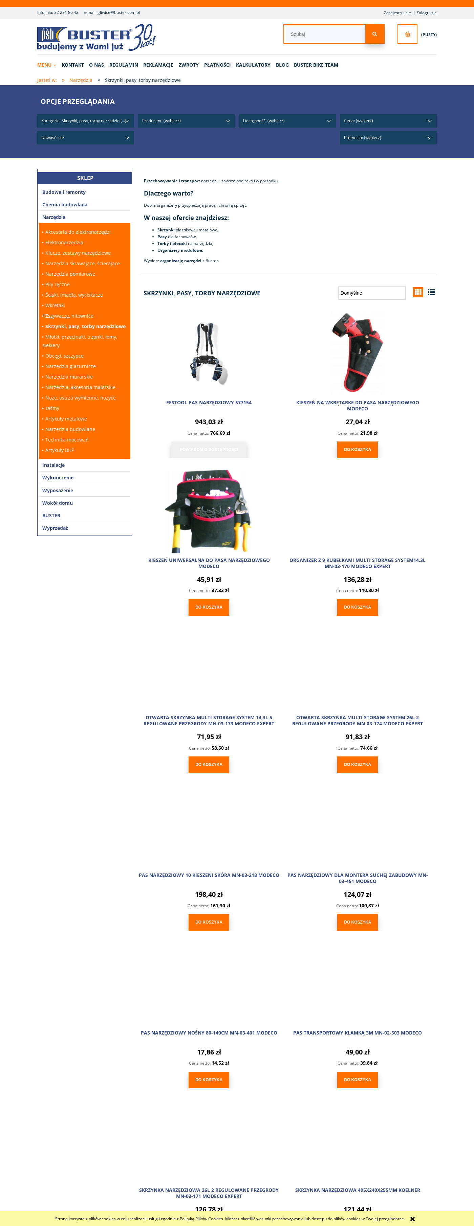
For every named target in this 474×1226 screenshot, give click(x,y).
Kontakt (100, 1126)
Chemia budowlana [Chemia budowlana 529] (64, 204)
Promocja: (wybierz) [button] (362, 137)
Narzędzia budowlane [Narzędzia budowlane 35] (70, 429)
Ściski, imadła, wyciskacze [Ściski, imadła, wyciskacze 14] (74, 295)
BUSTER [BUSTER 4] (51, 515)
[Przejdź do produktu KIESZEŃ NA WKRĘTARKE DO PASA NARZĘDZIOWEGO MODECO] (287, 352)
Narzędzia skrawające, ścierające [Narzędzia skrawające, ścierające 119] (82, 263)
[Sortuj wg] (372, 293)
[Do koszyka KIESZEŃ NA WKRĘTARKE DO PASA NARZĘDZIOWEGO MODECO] (287, 448)
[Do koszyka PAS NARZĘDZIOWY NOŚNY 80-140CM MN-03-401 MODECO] (389, 759)
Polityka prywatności (370, 1126)
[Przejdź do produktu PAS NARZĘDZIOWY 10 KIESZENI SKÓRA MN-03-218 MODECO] (186, 663)
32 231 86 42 (66, 12)
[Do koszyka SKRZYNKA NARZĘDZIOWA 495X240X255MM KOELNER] (389, 915)
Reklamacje (189, 1134)
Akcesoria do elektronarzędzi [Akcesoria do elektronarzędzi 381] (78, 232)
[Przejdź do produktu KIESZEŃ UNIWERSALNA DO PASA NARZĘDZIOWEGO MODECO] (389, 352)
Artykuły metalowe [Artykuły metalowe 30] (66, 418)
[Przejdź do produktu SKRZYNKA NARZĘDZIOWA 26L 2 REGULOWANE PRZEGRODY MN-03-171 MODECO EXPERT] (287, 819)
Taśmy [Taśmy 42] (52, 408)
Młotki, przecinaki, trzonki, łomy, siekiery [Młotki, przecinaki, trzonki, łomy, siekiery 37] (79, 341)
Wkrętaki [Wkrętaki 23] (55, 305)
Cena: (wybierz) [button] (358, 120)
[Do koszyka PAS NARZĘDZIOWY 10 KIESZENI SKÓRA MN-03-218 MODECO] (186, 759)
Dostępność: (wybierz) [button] (264, 120)
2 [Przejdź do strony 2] (296, 941)
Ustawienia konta (281, 1134)
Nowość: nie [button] (52, 137)
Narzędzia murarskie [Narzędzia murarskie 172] (69, 376)
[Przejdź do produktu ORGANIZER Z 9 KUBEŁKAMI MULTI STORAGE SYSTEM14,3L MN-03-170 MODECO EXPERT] (186, 508)
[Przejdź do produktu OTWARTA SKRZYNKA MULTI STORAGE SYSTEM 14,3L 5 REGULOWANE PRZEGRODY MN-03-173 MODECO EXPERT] (287, 508)
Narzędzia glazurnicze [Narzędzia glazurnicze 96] (70, 366)
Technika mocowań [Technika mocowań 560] (67, 439)
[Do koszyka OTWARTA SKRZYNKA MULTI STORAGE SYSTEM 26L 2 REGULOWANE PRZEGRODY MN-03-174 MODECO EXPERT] (389, 603)
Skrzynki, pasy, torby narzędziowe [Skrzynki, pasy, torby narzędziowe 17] (85, 326)
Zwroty (185, 1126)
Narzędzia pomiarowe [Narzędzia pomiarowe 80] (70, 274)
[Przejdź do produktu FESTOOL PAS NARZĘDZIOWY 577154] (186, 352)
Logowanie (275, 1118)
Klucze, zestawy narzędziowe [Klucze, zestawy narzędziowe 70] (78, 253)
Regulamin (361, 1118)
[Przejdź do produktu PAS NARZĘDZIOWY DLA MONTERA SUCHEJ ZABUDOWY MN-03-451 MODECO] (287, 663)
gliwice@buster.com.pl (119, 12)
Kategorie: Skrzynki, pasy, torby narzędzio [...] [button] (83, 120)
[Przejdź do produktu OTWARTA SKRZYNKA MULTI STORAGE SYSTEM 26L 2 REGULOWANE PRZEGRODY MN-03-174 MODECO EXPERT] (389, 508)
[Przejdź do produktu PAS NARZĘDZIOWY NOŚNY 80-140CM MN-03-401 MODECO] (389, 663)
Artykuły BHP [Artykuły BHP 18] (59, 450)
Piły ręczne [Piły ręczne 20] (57, 284)
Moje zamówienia (281, 1126)
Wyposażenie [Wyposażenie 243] (57, 490)
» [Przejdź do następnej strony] (311, 941)
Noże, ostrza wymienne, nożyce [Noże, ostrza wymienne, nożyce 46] (80, 397)
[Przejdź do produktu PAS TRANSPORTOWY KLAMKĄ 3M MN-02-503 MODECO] (186, 819)
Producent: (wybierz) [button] (161, 120)
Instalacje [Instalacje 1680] (53, 465)
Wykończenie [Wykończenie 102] (57, 477)
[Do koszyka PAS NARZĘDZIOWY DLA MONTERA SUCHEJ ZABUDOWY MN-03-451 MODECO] (287, 759)
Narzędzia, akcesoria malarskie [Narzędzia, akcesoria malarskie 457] (80, 387)
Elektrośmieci (363, 1134)
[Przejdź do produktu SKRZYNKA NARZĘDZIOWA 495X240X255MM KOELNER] (389, 819)
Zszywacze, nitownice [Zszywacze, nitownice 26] (69, 316)
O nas (98, 1118)
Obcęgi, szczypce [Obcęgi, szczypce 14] (64, 356)
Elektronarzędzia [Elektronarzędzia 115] (64, 242)
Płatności (187, 1118)
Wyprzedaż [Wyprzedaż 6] (55, 528)
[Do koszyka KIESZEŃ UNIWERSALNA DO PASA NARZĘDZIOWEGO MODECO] (389, 448)
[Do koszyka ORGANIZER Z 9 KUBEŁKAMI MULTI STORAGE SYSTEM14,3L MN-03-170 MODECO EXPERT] (186, 603)
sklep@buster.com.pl (125, 1023)
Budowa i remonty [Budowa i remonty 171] (64, 192)
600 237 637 (114, 1012)
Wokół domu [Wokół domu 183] (57, 503)
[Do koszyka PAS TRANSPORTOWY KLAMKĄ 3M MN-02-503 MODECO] (186, 915)
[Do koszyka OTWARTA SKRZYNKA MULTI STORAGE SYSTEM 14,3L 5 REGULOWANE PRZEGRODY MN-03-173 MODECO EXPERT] (287, 603)
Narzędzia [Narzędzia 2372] (53, 217)
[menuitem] (49, 65)
